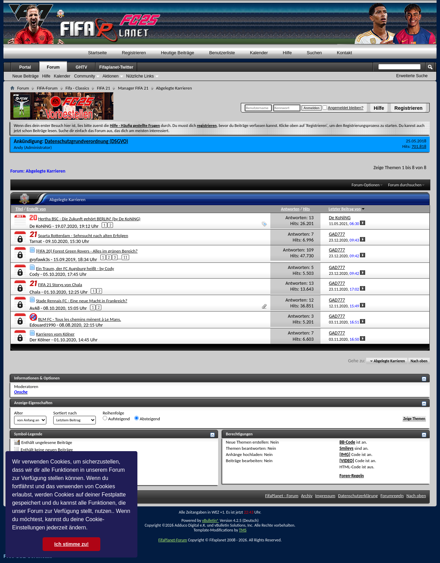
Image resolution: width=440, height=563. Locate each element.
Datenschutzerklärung (358, 495)
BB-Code (347, 442)
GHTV (81, 67)
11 (125, 257)
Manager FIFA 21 (133, 88)
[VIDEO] (346, 460)
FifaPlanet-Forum (172, 540)
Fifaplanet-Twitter (116, 67)
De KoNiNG (40, 226)
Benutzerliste (222, 52)
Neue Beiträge (25, 76)
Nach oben (418, 361)
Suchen (314, 52)
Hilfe (379, 108)
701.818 (418, 146)
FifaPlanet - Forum (281, 495)
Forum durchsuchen (404, 185)
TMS (243, 530)
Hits (306, 209)
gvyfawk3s (40, 259)
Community (84, 76)
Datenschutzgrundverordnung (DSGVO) (86, 141)
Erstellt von (36, 209)
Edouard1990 (43, 325)
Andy (18, 147)
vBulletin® (210, 520)
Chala (35, 292)
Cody (35, 274)
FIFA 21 (103, 88)
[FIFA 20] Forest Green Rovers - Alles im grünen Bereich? (87, 251)
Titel (19, 209)
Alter (18, 412)
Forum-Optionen (366, 185)
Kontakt (344, 52)
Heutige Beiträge (177, 52)
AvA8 (35, 308)
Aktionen (110, 76)
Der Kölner (40, 340)
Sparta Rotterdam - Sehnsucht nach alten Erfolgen (83, 235)
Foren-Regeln (351, 475)
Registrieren (408, 108)
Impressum (325, 495)
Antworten (290, 209)
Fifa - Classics (77, 88)
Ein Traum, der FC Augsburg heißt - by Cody (75, 268)
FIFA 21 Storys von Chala (60, 284)
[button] (90, 528)
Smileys (346, 448)
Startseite (97, 52)
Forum (53, 67)
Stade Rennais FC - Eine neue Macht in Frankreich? (81, 300)
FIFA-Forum (47, 88)
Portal (25, 67)
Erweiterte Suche (412, 75)
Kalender (259, 52)
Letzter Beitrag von (347, 209)
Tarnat (36, 241)
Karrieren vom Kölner (55, 334)
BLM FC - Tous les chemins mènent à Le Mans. (79, 319)
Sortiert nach (65, 412)
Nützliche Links (140, 76)
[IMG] (344, 454)
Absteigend (147, 418)
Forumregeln (392, 495)
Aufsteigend (116, 418)
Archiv (307, 495)
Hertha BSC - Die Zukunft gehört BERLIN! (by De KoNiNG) (89, 218)
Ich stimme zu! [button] (71, 544)
